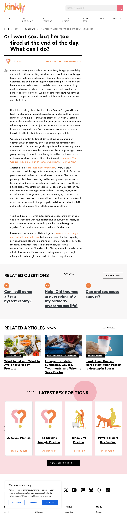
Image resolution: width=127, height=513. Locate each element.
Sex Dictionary (27, 20)
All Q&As (112, 275)
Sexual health (29, 29)
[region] (33, 494)
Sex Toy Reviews (66, 20)
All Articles (111, 328)
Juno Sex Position (19, 438)
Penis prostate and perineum (61, 355)
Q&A (102, 18)
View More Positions (63, 463)
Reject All (33, 502)
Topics (115, 18)
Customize (16, 502)
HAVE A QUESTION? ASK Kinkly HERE (63, 61)
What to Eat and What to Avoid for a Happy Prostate (22, 365)
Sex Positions (47, 20)
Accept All (50, 502)
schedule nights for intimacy (41, 167)
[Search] (120, 8)
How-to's (85, 20)
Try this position (19, 451)
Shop (11, 18)
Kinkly (20, 61)
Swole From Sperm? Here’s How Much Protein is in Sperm (104, 365)
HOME (6, 29)
